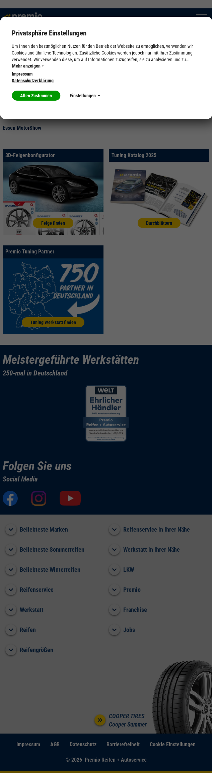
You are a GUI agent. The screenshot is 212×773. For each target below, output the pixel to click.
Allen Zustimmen (36, 95)
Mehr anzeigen (28, 66)
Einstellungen (85, 95)
